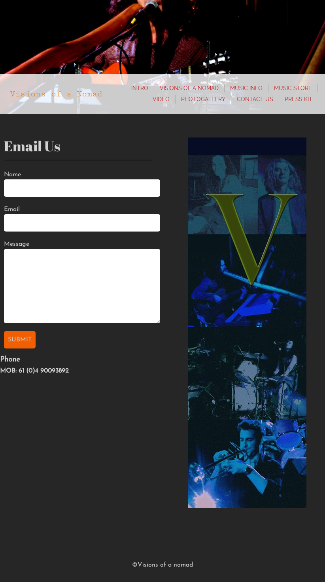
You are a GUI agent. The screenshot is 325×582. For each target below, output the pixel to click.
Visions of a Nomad (189, 88)
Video (161, 99)
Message (16, 244)
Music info (246, 88)
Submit (20, 340)
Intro (139, 88)
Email (12, 209)
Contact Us (255, 99)
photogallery (203, 99)
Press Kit (298, 99)
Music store (293, 88)
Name (12, 174)
